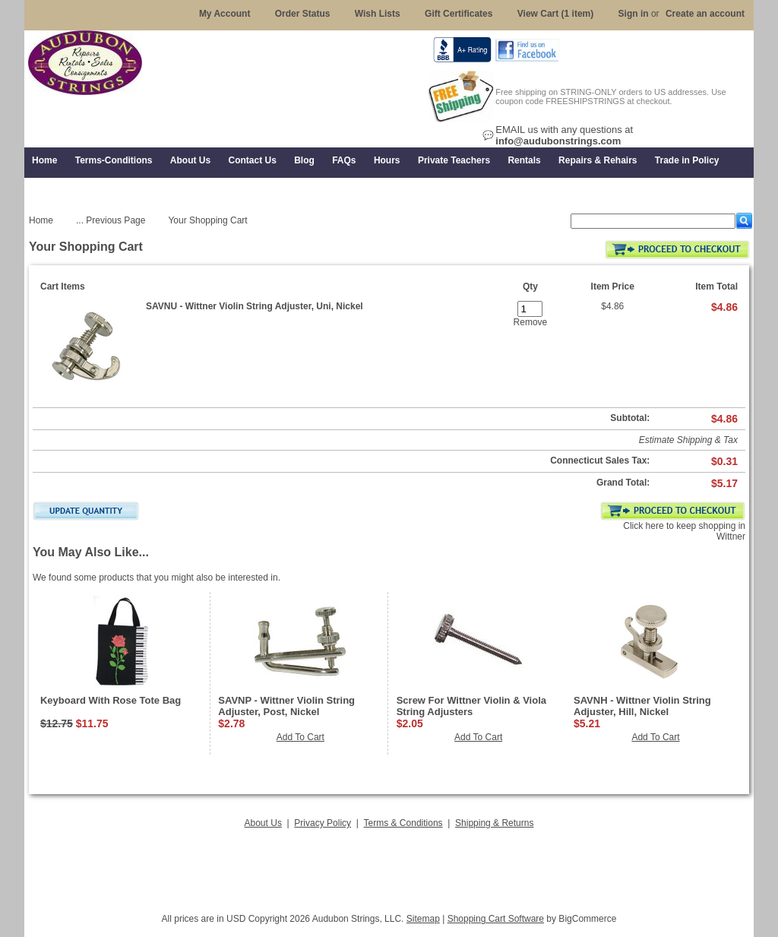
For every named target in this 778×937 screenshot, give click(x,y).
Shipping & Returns (494, 823)
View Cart (555, 13)
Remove (531, 322)
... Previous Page (110, 220)
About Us (263, 823)
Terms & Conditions (403, 823)
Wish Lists (377, 13)
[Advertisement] (389, 866)
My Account (225, 13)
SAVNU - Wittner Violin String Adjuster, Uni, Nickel (254, 306)
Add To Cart (300, 737)
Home (41, 220)
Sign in (633, 13)
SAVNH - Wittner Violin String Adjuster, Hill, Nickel (642, 706)
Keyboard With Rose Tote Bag (110, 700)
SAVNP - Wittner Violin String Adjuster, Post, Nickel (286, 706)
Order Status (302, 13)
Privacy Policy (322, 823)
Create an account (705, 13)
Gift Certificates (458, 13)
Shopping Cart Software (496, 918)
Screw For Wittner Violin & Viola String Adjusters (471, 706)
